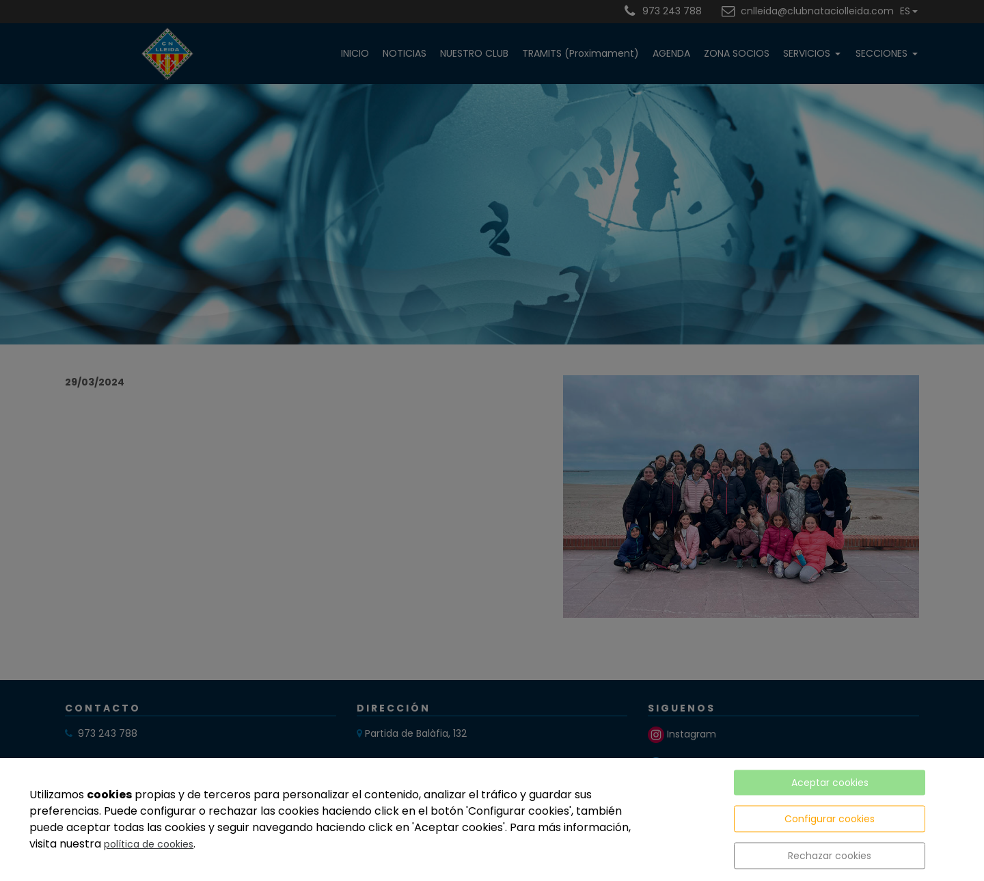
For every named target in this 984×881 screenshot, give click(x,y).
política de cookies (148, 844)
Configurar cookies (829, 819)
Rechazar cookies (829, 856)
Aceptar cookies (830, 782)
